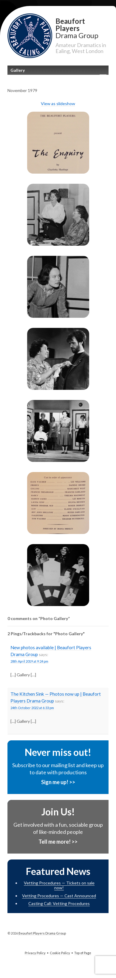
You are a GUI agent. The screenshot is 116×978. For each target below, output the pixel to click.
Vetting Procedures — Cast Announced (59, 895)
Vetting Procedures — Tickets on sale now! (59, 885)
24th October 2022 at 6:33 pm (32, 708)
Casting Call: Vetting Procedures (59, 903)
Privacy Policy (35, 953)
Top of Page (82, 953)
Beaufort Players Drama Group (42, 933)
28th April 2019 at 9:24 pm (29, 661)
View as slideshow (58, 103)
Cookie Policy (60, 953)
